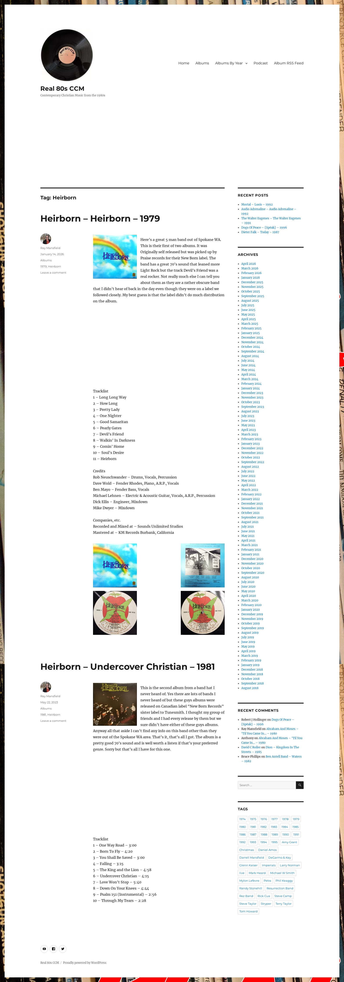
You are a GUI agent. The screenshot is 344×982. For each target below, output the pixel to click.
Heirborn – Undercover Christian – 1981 (127, 666)
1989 (275, 834)
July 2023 (247, 416)
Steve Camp (283, 896)
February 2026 (251, 273)
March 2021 (249, 545)
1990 (285, 834)
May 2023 (248, 425)
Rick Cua (264, 896)
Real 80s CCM (62, 88)
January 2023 (250, 444)
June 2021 (248, 531)
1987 (253, 834)
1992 (242, 842)
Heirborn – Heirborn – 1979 (100, 218)
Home (183, 63)
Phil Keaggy (284, 880)
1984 (284, 827)
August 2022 (250, 467)
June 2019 (248, 642)
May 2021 (247, 536)
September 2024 (252, 351)
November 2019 (252, 619)
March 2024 (249, 379)
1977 (274, 819)
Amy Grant (289, 842)
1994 (263, 842)
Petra (267, 880)
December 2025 (252, 282)
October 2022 (250, 457)
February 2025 (251, 328)
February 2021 (251, 550)
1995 (274, 842)
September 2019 (252, 628)
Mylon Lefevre (249, 880)
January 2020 (250, 610)
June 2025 (248, 310)
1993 (253, 842)
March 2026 (249, 268)
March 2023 (249, 434)
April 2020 (248, 596)
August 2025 (250, 301)
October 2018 (250, 679)
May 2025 (248, 314)
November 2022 (252, 453)
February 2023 (251, 439)
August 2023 (250, 411)
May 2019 (248, 646)
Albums (202, 63)
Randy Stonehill (250, 888)
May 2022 (248, 480)
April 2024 (248, 374)
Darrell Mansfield (251, 857)
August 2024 (250, 356)
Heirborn (54, 266)
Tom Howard (248, 911)
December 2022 (252, 448)
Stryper (266, 903)
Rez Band (246, 896)
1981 (43, 714)
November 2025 (252, 287)
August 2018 (249, 688)
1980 (242, 827)
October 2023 (250, 402)
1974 (242, 819)
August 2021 (249, 522)
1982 (263, 827)
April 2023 (248, 430)
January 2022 (250, 499)
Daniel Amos (267, 850)
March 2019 (249, 656)
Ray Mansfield (50, 248)
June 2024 (248, 365)
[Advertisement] (172, 155)
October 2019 (250, 623)
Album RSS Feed (289, 63)
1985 (295, 827)
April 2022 (248, 485)
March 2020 (249, 600)
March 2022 (249, 490)
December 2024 (252, 337)
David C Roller (251, 747)
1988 (264, 834)
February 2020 (251, 605)
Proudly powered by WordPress (84, 963)
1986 (242, 834)
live (241, 873)
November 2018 (252, 674)
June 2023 (248, 420)
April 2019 (248, 651)
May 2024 (248, 370)
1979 (43, 266)
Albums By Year (229, 63)
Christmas (246, 850)
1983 (274, 827)
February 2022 (251, 494)
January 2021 (250, 554)
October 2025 (250, 291)
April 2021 (248, 540)
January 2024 (250, 388)
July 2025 (247, 305)
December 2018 (252, 670)
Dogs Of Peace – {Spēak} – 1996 (264, 227)
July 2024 (247, 361)
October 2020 (250, 568)
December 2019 (252, 614)
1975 (253, 819)
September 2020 (252, 573)
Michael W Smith (282, 873)
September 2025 (252, 296)
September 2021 (252, 517)
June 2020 (248, 586)
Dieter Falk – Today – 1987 (260, 232)
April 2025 (248, 319)
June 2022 (248, 476)
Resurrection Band (280, 888)
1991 (296, 834)
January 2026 (250, 278)
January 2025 (250, 333)
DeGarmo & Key (279, 857)
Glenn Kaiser (248, 865)
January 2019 (250, 665)
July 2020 (247, 582)
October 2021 (250, 513)
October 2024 (250, 347)
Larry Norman (290, 865)
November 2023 (252, 397)
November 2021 (252, 508)
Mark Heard (257, 873)
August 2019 (250, 633)
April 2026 (248, 264)
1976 (264, 819)
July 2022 (247, 471)
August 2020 (250, 577)
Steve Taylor (247, 903)
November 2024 (252, 342)
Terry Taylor (284, 903)
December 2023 (252, 393)
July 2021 (247, 527)
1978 (285, 819)
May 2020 (248, 591)
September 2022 (252, 462)
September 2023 (252, 407)
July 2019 (247, 637)
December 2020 (252, 559)
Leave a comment (53, 272)
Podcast (261, 63)
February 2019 (251, 660)
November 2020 (252, 563)
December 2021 (252, 503)
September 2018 (252, 683)
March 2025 (249, 324)
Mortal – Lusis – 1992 (257, 204)
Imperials (269, 865)
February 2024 (251, 384)
